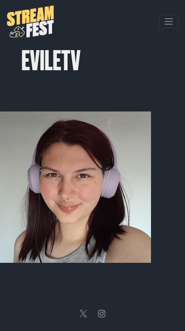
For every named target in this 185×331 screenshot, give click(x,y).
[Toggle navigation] (168, 21)
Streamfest (30, 21)
